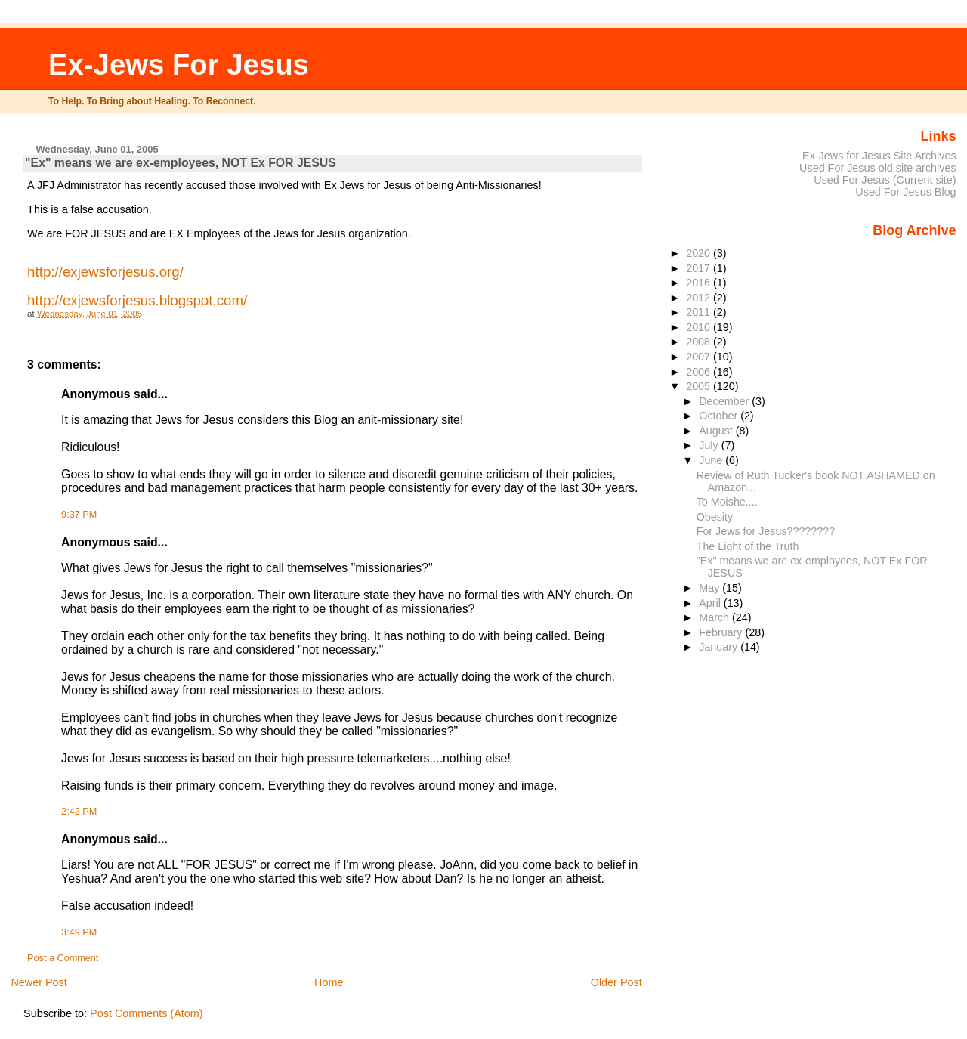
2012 (699, 298)
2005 (699, 386)
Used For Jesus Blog (905, 192)
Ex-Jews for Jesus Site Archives (879, 156)
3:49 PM (79, 932)
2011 (699, 312)
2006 (699, 372)
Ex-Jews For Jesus (178, 64)
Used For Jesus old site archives (877, 168)
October (719, 416)
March (715, 617)
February (722, 632)
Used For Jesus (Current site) (885, 180)
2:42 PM (79, 811)
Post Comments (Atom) (146, 1013)
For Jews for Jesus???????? (766, 531)
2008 (699, 342)
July (710, 445)
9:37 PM (79, 514)
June (712, 460)
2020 (699, 253)
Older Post (616, 982)
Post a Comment (62, 958)
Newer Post (38, 982)
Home (328, 982)
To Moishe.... (727, 502)
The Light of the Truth (748, 546)
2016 (699, 283)
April (711, 603)
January (719, 647)
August (717, 431)
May (710, 588)
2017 (699, 268)
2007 (699, 357)
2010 (699, 327)
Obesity (715, 517)
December (725, 401)
